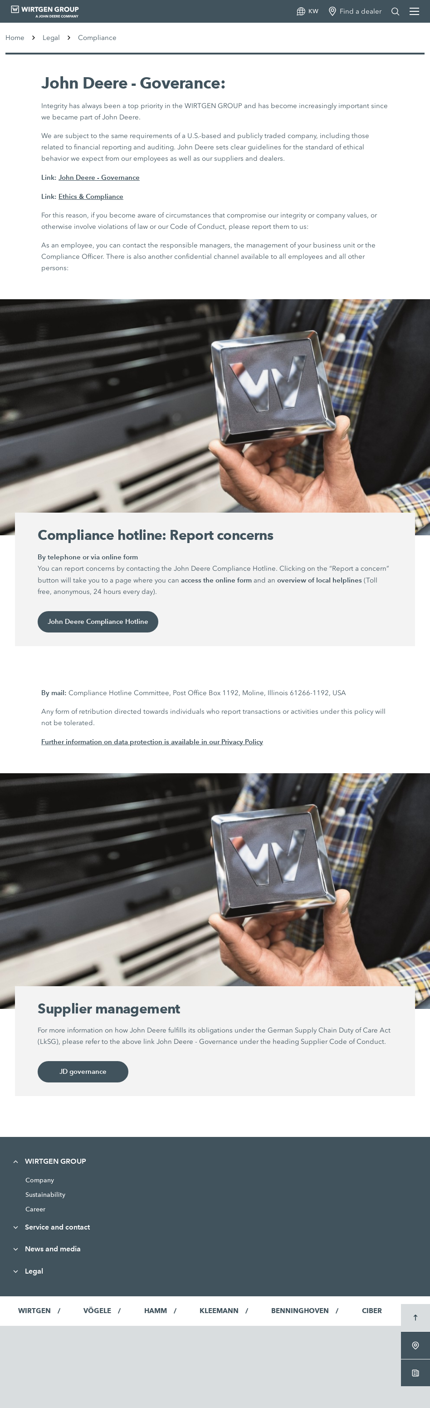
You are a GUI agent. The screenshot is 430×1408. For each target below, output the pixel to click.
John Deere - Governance (99, 177)
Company (39, 1180)
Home (14, 38)
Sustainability (45, 1195)
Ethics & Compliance (91, 196)
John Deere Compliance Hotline (98, 622)
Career (35, 1209)
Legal (51, 38)
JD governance (83, 1071)
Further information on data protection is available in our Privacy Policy (152, 741)
